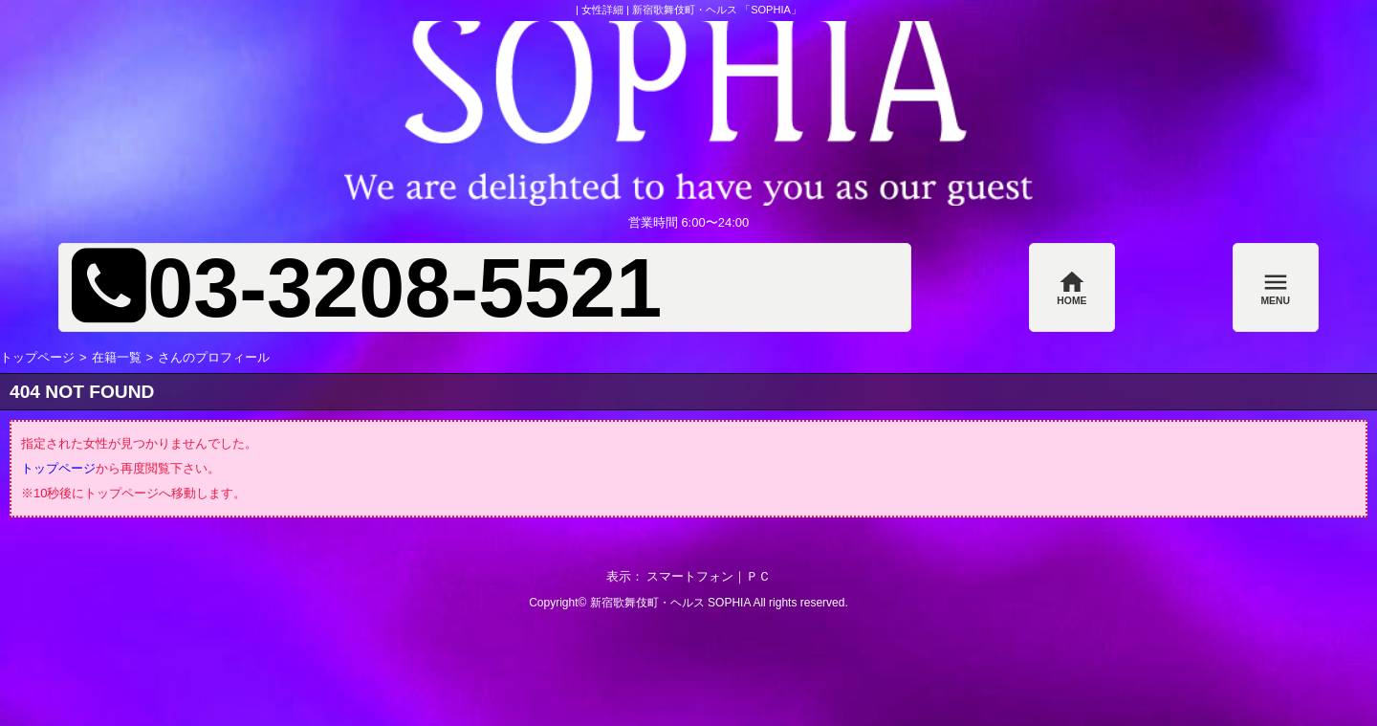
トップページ (37, 357)
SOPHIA (729, 602)
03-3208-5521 (404, 287)
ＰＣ (758, 576)
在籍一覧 (117, 357)
